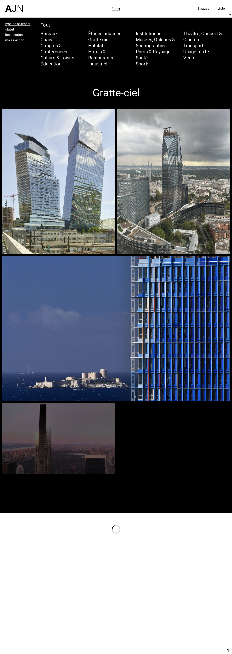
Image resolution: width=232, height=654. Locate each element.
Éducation (51, 64)
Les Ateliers (195, 624)
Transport (193, 45)
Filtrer (116, 8)
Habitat (95, 45)
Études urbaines (104, 33)
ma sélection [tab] (14, 40)
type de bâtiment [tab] (18, 24)
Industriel (97, 64)
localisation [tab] (14, 34)
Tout (45, 25)
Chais (46, 39)
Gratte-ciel (99, 39)
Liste (221, 8)
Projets (189, 632)
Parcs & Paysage (153, 52)
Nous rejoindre (188, 650)
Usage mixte (196, 52)
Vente (189, 58)
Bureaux (49, 33)
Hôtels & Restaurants (100, 55)
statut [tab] (9, 29)
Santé (142, 58)
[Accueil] (14, 6)
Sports (142, 64)
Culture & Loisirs (57, 58)
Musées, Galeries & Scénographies (155, 42)
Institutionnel (149, 33)
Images (203, 8)
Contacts (191, 640)
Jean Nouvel (196, 616)
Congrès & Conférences (54, 48)
